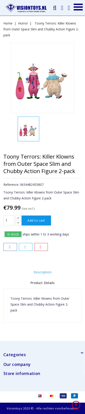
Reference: (11, 184)
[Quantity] (8, 220)
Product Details (42, 283)
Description (43, 272)
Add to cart (36, 220)
